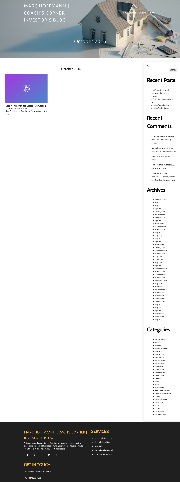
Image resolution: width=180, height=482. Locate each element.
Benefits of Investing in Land (161, 106)
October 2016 (160, 278)
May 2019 (158, 263)
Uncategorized (160, 415)
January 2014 (160, 302)
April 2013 (159, 311)
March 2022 (159, 224)
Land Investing (160, 373)
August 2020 (159, 239)
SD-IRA (157, 397)
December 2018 (161, 269)
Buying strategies (161, 349)
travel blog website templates (162, 137)
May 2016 (158, 284)
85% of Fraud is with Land (160, 91)
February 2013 (160, 317)
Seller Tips (159, 403)
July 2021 (158, 236)
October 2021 (160, 230)
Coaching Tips (160, 355)
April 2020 (159, 242)
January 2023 (160, 212)
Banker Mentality (161, 340)
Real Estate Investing (162, 391)
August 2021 (159, 233)
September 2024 (161, 200)
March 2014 (159, 296)
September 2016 (161, 281)
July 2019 (158, 257)
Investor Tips (160, 370)
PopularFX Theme (114, 476)
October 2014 (160, 293)
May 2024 (158, 203)
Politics (157, 385)
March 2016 (159, 287)
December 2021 (161, 227)
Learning (158, 379)
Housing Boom (160, 361)
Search (150, 67)
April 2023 (159, 209)
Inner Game (159, 367)
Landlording (159, 376)
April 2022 (159, 221)
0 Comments (24, 108)
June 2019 (159, 260)
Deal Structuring (161, 358)
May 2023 (158, 206)
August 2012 (159, 320)
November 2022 (161, 215)
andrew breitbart (157, 148)
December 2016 (161, 275)
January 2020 (160, 248)
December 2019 (161, 251)
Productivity (159, 388)
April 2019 (159, 266)
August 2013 (159, 305)
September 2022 (161, 218)
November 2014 (161, 290)
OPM (157, 382)
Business (158, 346)
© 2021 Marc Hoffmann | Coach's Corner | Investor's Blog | (82, 476)
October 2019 (160, 254)
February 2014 (160, 299)
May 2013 (158, 308)
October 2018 (160, 272)
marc (9, 108)
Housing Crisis (160, 364)
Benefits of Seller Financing (160, 109)
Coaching (158, 352)
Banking (158, 343)
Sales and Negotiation (163, 394)
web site (155, 157)
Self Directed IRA (161, 400)
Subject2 (158, 409)
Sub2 (157, 406)
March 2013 (159, 314)
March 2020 (159, 245)
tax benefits (159, 412)
